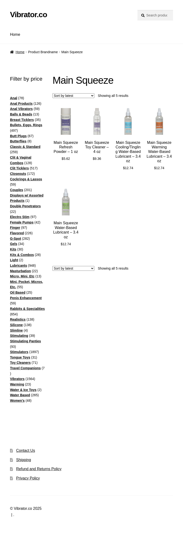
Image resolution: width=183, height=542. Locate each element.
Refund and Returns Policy (38, 469)
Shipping (23, 460)
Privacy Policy (28, 478)
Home (15, 34)
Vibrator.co (28, 14)
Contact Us (25, 450)
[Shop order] (73, 95)
